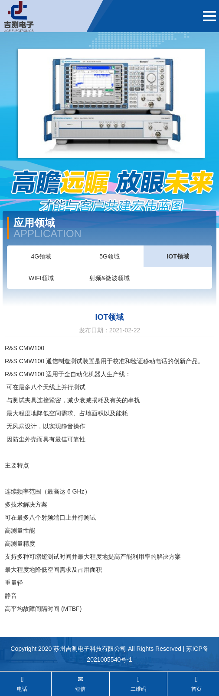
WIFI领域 (41, 278)
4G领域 (41, 256)
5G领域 (109, 256)
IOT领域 (178, 256)
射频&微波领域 (109, 278)
